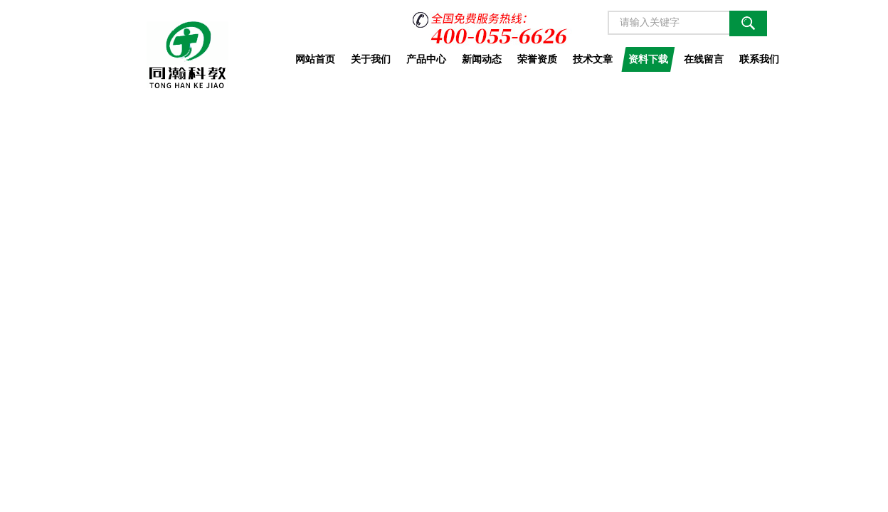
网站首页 (315, 59)
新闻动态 (482, 59)
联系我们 (759, 59)
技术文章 (593, 59)
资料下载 (648, 59)
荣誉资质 (537, 59)
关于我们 (371, 59)
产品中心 (426, 59)
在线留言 (704, 59)
